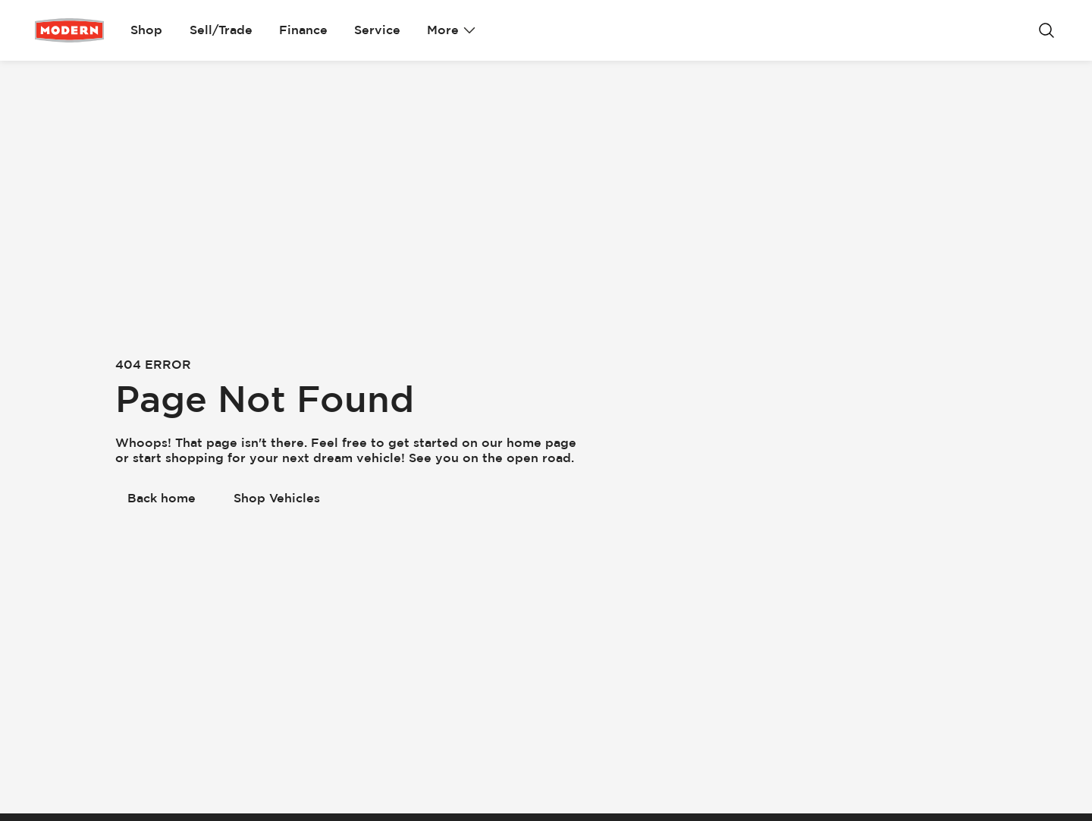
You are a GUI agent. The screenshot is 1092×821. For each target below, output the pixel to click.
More (451, 30)
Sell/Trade (221, 30)
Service (377, 30)
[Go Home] (69, 30)
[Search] (1046, 30)
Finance (303, 30)
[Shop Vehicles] (276, 498)
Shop (146, 30)
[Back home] (161, 498)
